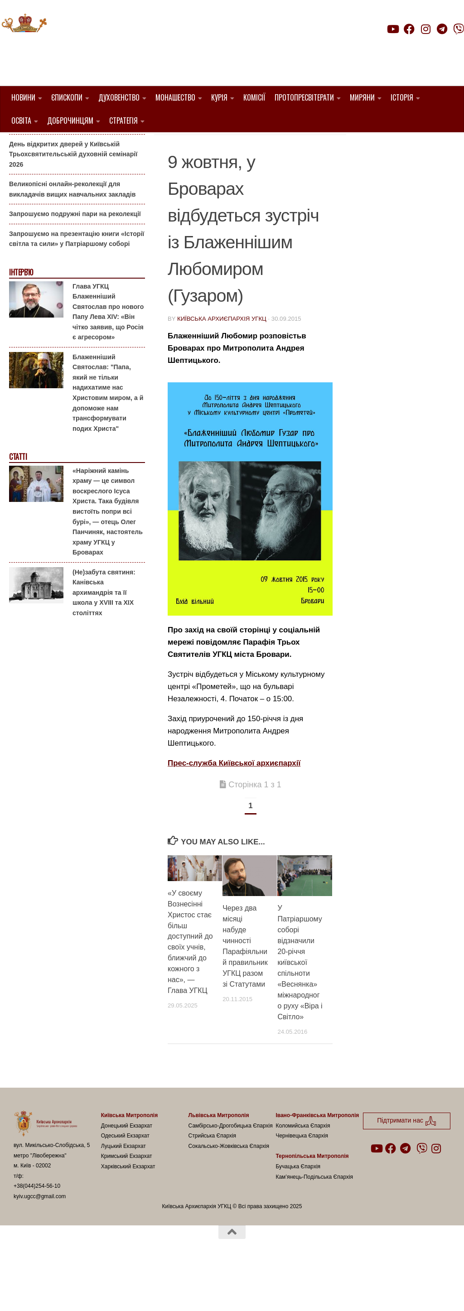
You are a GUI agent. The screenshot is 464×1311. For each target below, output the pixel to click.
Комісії (254, 97)
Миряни (362, 97)
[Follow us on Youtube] (392, 29)
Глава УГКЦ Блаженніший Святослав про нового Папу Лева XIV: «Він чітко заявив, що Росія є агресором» (108, 357)
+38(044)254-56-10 (37, 1232)
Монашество (175, 97)
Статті (18, 503)
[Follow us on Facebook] (409, 29)
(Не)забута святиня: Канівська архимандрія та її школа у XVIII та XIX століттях (103, 638)
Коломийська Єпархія (303, 1171)
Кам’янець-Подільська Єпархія (314, 1222)
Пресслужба (192, 167)
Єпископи (66, 97)
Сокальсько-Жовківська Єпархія (229, 1192)
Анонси (233, 156)
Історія (402, 97)
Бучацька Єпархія (298, 1213)
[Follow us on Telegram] (442, 29)
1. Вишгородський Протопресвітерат (240, 145)
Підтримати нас (400, 47)
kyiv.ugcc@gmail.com (40, 1242)
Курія (219, 97)
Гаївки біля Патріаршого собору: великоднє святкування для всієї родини (74, 165)
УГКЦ (230, 167)
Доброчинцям (70, 120)
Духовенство (119, 97)
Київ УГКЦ (271, 156)
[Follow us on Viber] (458, 29)
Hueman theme (121, 1292)
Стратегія (123, 120)
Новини (23, 97)
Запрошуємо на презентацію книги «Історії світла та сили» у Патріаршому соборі (76, 285)
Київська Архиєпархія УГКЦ (221, 364)
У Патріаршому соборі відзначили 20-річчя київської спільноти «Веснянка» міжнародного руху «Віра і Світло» (299, 1008)
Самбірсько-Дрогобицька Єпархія (230, 1171)
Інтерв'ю (21, 318)
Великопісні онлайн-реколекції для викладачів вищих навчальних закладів (72, 235)
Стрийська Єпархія (212, 1182)
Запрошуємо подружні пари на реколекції (75, 260)
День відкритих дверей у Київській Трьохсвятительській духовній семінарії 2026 (73, 200)
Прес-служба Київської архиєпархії (234, 809)
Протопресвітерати (304, 97)
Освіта (21, 120)
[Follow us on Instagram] (425, 29)
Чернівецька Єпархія (302, 1182)
